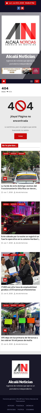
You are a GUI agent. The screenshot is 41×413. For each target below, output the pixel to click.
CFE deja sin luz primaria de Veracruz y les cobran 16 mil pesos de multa (19, 339)
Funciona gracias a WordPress (14, 399)
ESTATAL (6, 153)
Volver (20, 136)
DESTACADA (11, 410)
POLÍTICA (21, 410)
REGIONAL (21, 153)
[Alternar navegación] (31, 81)
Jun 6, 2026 (8, 293)
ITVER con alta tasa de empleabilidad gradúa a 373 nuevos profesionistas (19, 288)
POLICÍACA (20, 406)
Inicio (4, 91)
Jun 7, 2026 (8, 192)
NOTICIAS (13, 153)
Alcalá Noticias (20, 56)
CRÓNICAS (29, 406)
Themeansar (20, 401)
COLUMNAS (30, 410)
